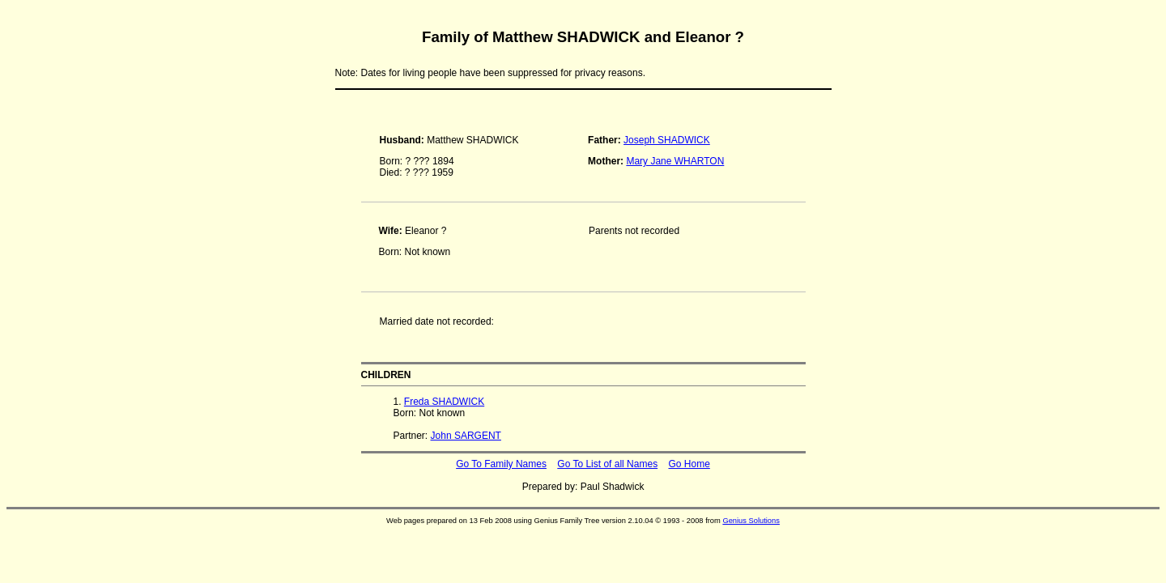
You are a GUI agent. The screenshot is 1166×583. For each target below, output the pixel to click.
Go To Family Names (501, 464)
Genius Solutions (751, 521)
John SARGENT (466, 435)
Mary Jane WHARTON (675, 161)
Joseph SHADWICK (666, 140)
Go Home (688, 464)
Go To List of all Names (607, 464)
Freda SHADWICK (444, 401)
